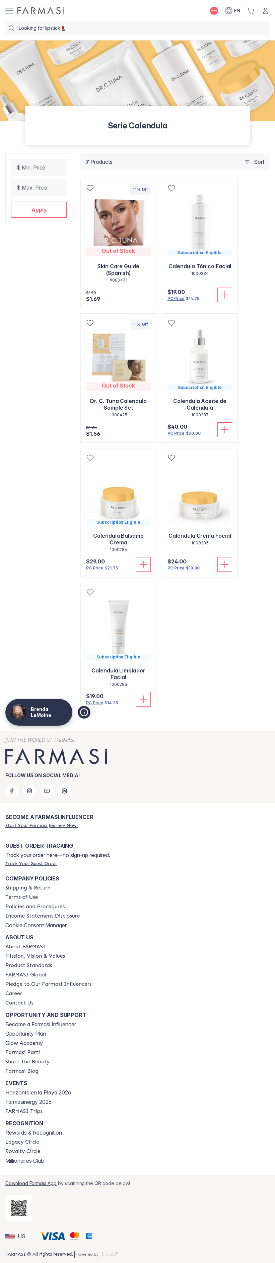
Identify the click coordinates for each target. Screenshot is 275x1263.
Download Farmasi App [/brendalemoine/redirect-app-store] (31, 1183)
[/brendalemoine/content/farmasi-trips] (24, 1111)
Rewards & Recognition (33, 1132)
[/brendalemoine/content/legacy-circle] (22, 1142)
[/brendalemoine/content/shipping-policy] (28, 887)
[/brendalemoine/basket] (251, 11)
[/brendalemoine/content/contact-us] (19, 1002)
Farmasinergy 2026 (28, 1101)
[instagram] (29, 791)
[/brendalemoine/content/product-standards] (28, 965)
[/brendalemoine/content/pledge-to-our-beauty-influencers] (48, 984)
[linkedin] (64, 791)
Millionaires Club (24, 1160)
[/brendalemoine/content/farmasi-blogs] (22, 1071)
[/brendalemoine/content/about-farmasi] (25, 946)
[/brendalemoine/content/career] (13, 993)
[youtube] (47, 791)
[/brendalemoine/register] (41, 825)
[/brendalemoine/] (40, 10)
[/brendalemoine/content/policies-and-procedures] (35, 906)
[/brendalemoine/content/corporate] (25, 974)
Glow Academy (24, 1043)
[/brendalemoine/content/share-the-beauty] (27, 1061)
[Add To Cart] (224, 295)
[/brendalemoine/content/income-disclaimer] (42, 916)
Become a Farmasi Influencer (40, 1024)
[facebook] (12, 791)
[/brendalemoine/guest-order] (31, 863)
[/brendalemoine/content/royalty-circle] (23, 1151)
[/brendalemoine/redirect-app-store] (18, 1208)
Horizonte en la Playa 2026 (38, 1092)
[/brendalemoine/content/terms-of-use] (21, 897)
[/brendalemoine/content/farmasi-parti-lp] (22, 1052)
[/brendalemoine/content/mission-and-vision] (35, 956)
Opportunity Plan (25, 1033)
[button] (39, 210)
